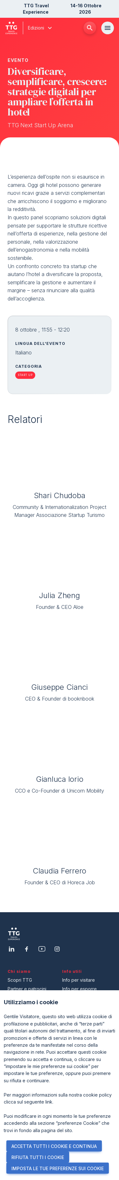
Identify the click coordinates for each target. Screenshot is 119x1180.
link (48, 1101)
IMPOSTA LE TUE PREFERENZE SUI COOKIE (57, 1168)
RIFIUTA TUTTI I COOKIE (37, 1157)
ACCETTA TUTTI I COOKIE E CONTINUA (54, 1146)
